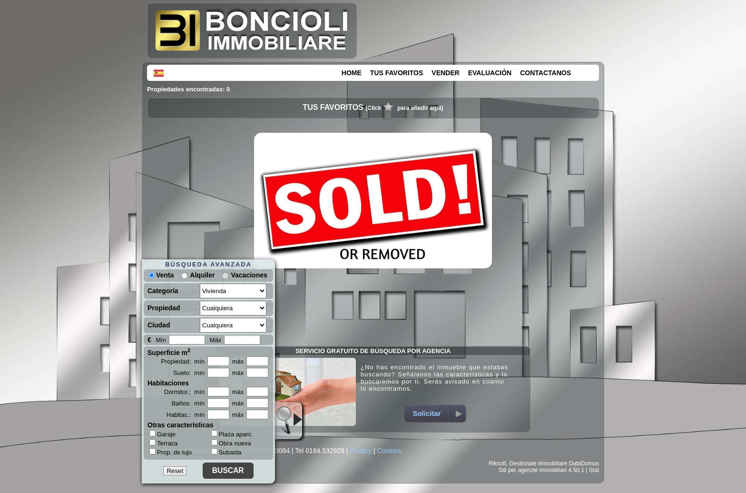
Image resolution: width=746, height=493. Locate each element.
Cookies (389, 450)
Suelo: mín (189, 372)
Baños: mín (188, 403)
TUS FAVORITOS (396, 73)
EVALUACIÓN (490, 73)
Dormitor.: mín (184, 391)
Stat (594, 470)
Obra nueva (231, 443)
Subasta (226, 452)
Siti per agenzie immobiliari (533, 470)
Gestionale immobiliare (538, 463)
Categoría (162, 291)
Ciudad (158, 325)
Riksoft (497, 463)
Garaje (162, 434)
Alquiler (202, 275)
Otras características (180, 425)
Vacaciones (249, 275)
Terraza (163, 443)
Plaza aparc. (232, 434)
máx (238, 361)
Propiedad (163, 308)
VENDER (445, 73)
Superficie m (169, 351)
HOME (352, 73)
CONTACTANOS (545, 73)
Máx (216, 340)
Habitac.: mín (186, 414)
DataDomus (584, 463)
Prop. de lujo (170, 452)
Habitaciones (168, 383)
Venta (161, 275)
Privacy (361, 450)
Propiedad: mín (183, 361)
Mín (161, 340)
